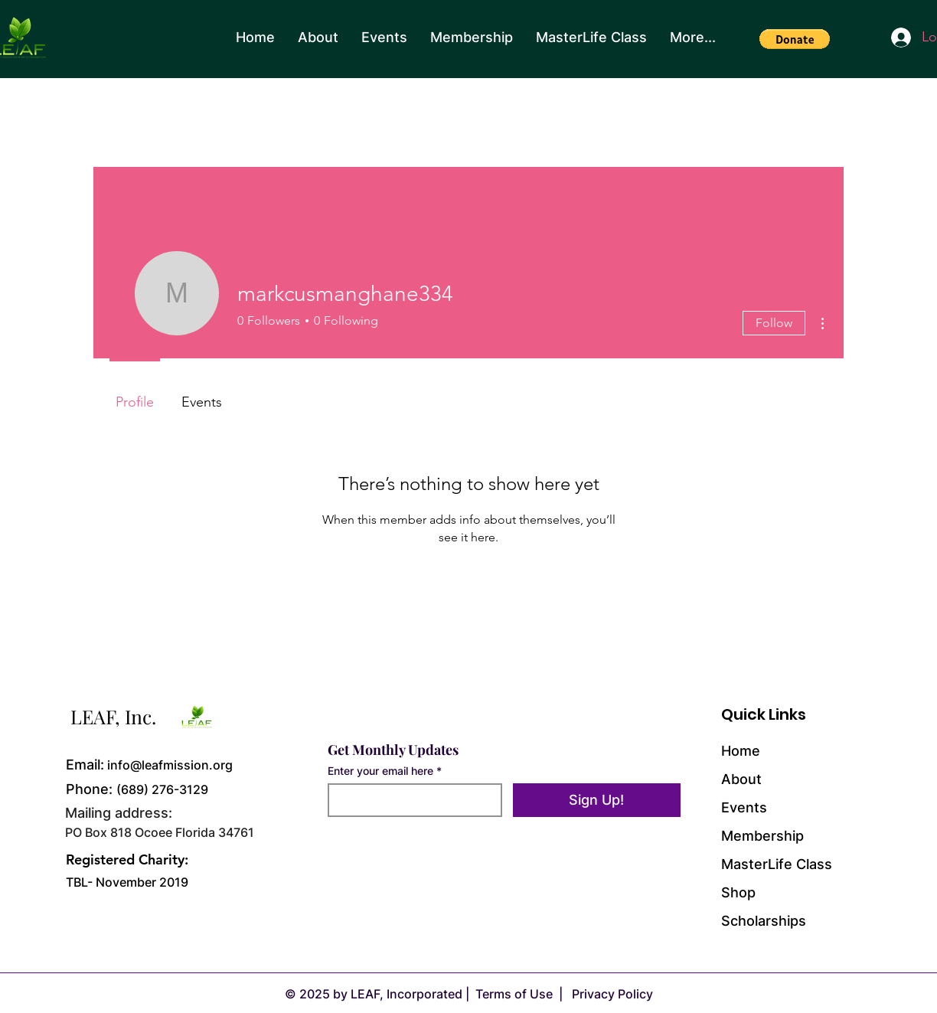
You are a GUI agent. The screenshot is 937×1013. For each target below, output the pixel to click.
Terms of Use (514, 994)
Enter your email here (380, 771)
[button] (794, 39)
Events (744, 807)
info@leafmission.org (170, 765)
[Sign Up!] (597, 800)
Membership (762, 836)
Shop (738, 892)
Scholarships (763, 921)
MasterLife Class (776, 864)
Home (740, 751)
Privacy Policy (611, 994)
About (741, 779)
